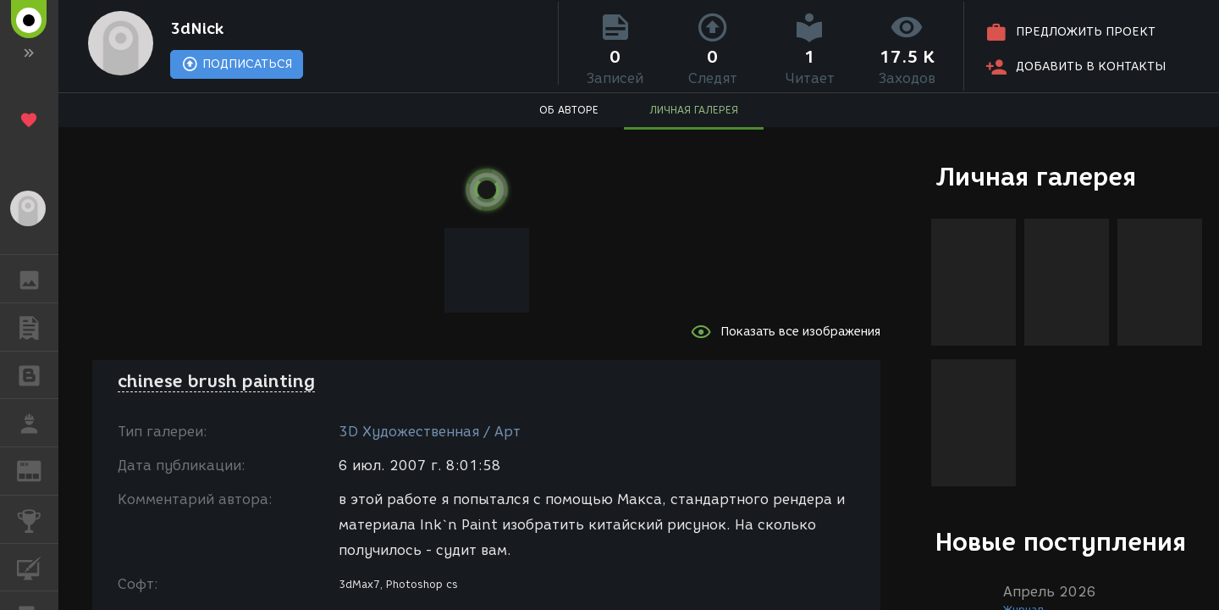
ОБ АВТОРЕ (568, 114)
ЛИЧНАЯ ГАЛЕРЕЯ (693, 114)
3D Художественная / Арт (430, 432)
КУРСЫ (37, 566)
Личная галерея (1035, 176)
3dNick (208, 30)
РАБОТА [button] (37, 422)
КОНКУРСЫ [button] (37, 519)
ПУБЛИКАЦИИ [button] (37, 327)
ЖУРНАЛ (37, 470)
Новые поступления (1060, 542)
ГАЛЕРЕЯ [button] (37, 278)
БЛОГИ (37, 374)
